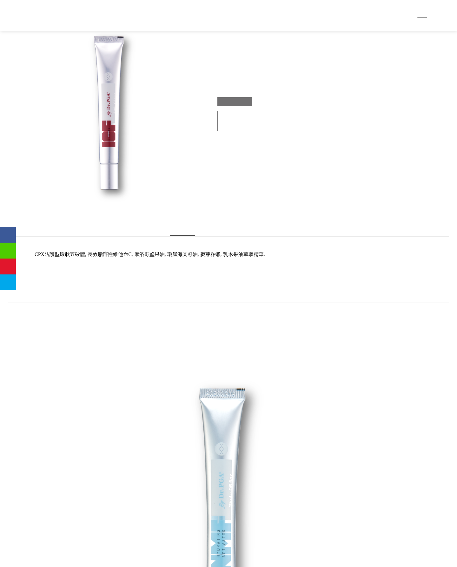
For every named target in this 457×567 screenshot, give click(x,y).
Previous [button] (30, 378)
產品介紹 (345, 16)
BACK (216, 462)
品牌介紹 (294, 16)
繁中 (422, 15)
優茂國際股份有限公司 (40, 16)
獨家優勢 (320, 16)
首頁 (273, 16)
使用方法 (228, 257)
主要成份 (179, 257)
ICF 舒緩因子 (65, 44)
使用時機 (278, 257)
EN (446, 15)
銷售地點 (371, 16)
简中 (435, 15)
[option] (84, 377)
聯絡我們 (396, 16)
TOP (240, 462)
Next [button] (427, 378)
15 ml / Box (235, 136)
